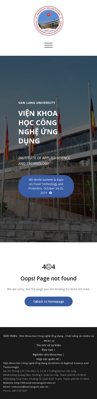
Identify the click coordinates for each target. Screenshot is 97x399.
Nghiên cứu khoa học (47, 354)
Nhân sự (49, 340)
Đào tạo (47, 350)
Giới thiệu (10, 336)
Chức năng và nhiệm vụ (79, 335)
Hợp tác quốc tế (47, 359)
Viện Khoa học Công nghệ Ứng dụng (41, 335)
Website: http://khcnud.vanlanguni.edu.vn (29, 382)
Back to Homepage (48, 301)
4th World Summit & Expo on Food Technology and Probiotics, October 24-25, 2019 (46, 186)
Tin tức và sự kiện (48, 345)
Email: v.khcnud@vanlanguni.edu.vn (25, 386)
